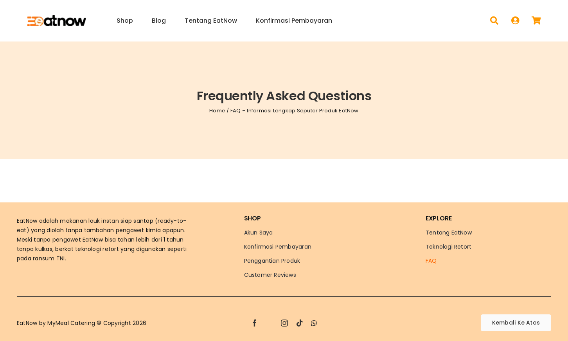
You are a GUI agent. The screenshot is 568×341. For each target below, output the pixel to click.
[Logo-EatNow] (56, 18)
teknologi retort (97, 249)
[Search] (494, 20)
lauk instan (103, 221)
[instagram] (284, 323)
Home (217, 110)
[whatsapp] (314, 323)
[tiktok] (299, 323)
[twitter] (269, 323)
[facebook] (254, 323)
